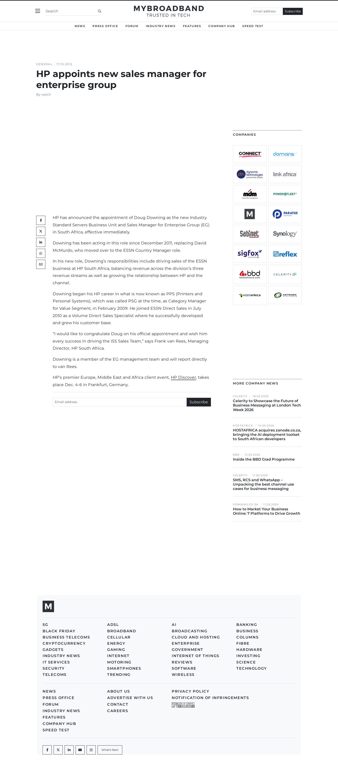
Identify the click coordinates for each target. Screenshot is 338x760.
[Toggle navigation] (37, 11)
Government (187, 649)
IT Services (56, 662)
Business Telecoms (66, 637)
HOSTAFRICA (243, 425)
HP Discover (183, 377)
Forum (132, 26)
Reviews (182, 662)
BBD (236, 454)
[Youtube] (80, 749)
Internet (118, 656)
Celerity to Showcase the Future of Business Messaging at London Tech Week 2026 (267, 405)
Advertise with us (130, 698)
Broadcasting (189, 631)
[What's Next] (110, 749)
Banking (246, 624)
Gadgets (53, 649)
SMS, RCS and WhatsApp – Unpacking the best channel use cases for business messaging (263, 484)
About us (118, 691)
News (80, 26)
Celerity (240, 396)
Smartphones (124, 668)
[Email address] (267, 11)
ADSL (113, 624)
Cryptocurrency (64, 643)
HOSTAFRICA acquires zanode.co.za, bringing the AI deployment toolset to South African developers (267, 434)
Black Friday (59, 631)
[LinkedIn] (40, 242)
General (44, 64)
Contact (117, 704)
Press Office (105, 26)
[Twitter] (40, 231)
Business (247, 631)
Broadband (121, 631)
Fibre (243, 643)
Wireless (183, 674)
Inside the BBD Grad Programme (264, 459)
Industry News (161, 26)
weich (46, 94)
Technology (251, 668)
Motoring (119, 662)
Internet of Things (195, 656)
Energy (116, 643)
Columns (247, 637)
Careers (117, 711)
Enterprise (186, 643)
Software (184, 668)
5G (45, 624)
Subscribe (293, 11)
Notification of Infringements (210, 698)
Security (54, 668)
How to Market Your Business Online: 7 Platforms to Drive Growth (267, 511)
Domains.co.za (246, 504)
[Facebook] (47, 749)
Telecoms (55, 674)
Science (246, 662)
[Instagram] (91, 749)
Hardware (249, 649)
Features (192, 26)
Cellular (119, 637)
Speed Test (252, 26)
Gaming (116, 649)
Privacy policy (190, 691)
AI (174, 624)
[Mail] (40, 264)
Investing (248, 656)
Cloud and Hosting (196, 637)
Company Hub (221, 26)
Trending (119, 674)
